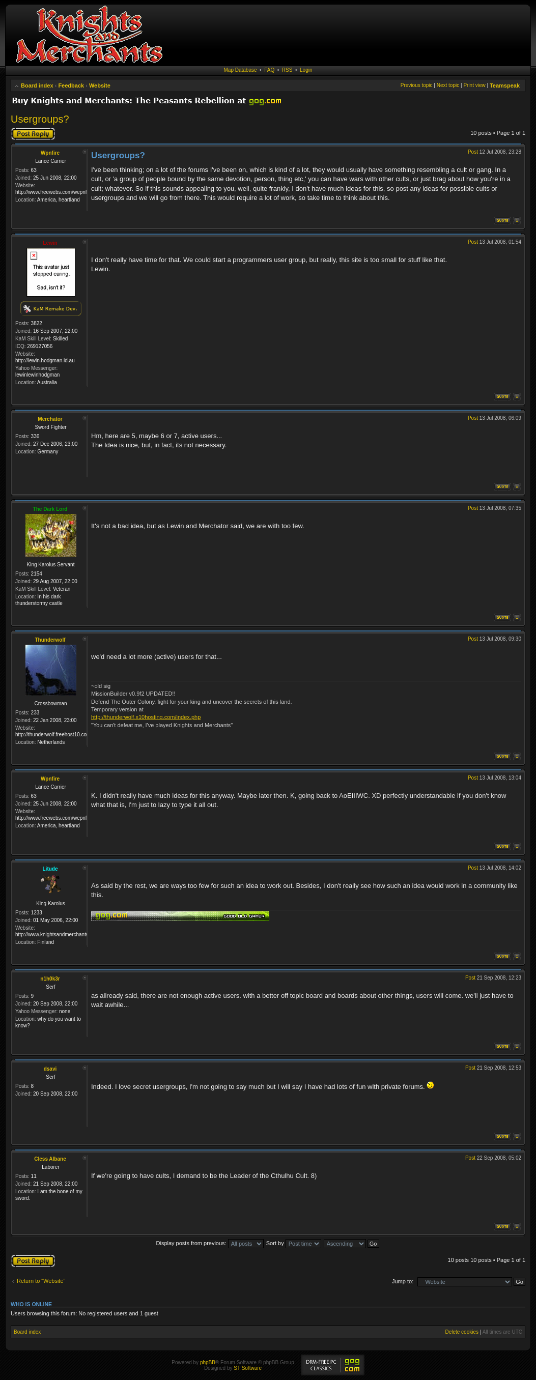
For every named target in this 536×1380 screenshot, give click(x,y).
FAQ (269, 70)
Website (99, 85)
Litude (50, 869)
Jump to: (402, 1281)
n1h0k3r (50, 979)
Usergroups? (40, 119)
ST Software (248, 1368)
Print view (474, 85)
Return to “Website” (41, 1281)
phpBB (207, 1362)
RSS (287, 70)
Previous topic (417, 85)
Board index (37, 85)
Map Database (240, 70)
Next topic (448, 85)
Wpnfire (50, 153)
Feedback (71, 85)
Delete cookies (461, 1332)
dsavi (50, 1069)
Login (306, 70)
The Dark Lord (50, 509)
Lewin (50, 243)
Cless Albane (50, 1159)
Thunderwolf (50, 640)
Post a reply (33, 133)
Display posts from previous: (210, 1243)
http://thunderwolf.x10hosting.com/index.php (146, 717)
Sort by (293, 1243)
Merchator (50, 419)
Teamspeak (505, 85)
